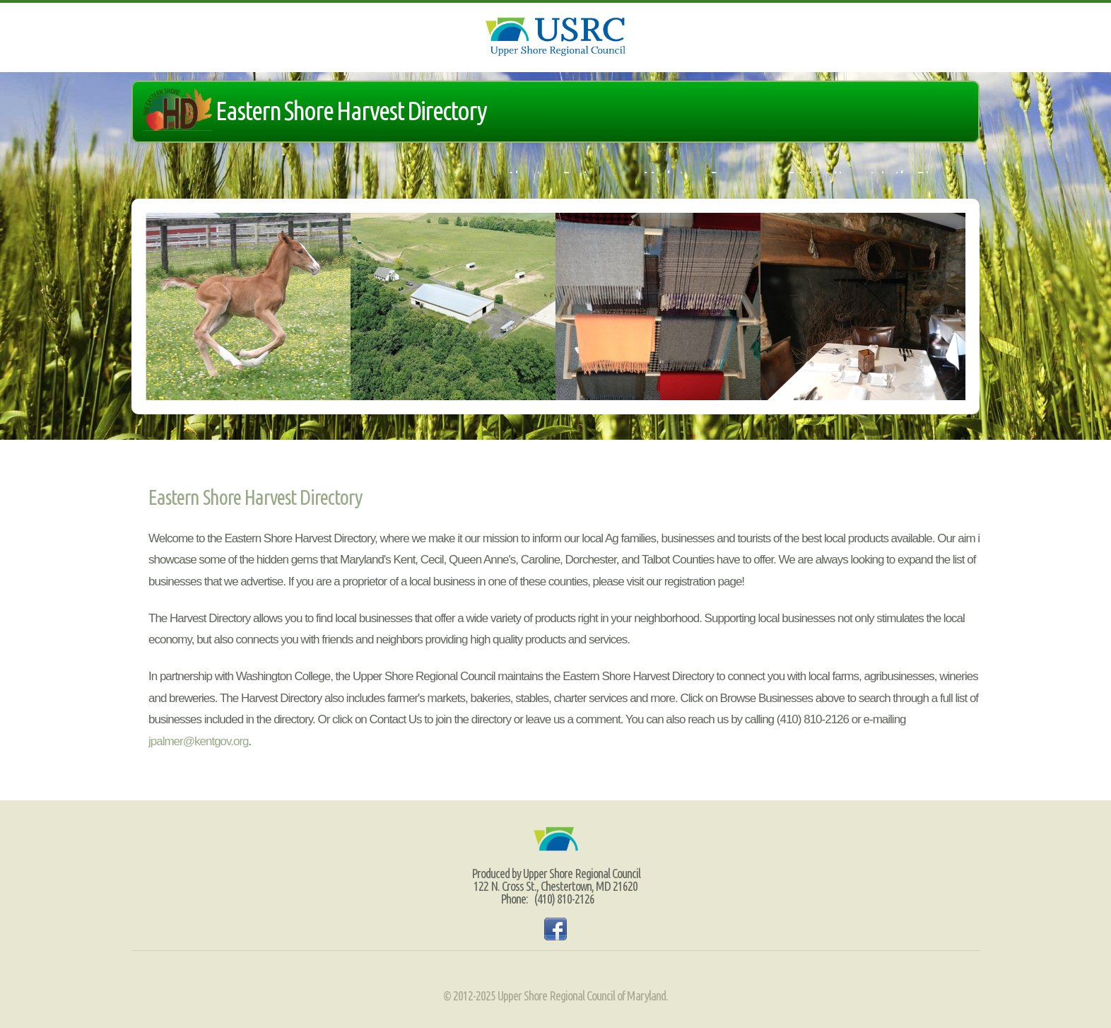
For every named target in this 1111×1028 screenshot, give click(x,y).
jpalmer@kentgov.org (198, 741)
